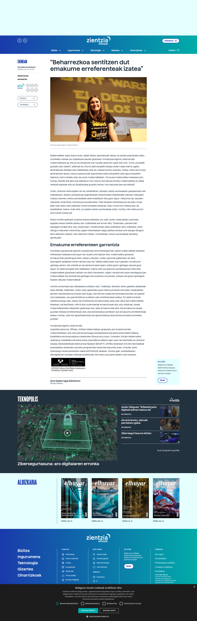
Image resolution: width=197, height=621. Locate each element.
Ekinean (22, 61)
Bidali (162, 380)
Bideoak (68, 571)
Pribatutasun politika (165, 563)
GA (36, 90)
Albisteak (68, 554)
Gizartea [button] (117, 50)
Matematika (22, 79)
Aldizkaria (170, 41)
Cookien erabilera (164, 567)
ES (32, 85)
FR (36, 85)
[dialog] (98, 602)
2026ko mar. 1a (66, 521)
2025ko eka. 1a (158, 521)
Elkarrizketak (70, 558)
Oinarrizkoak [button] (138, 50)
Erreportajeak (70, 579)
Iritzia (66, 563)
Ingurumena (29, 556)
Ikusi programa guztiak (168, 450)
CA (32, 90)
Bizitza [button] (56, 50)
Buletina (174, 50)
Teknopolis (28, 398)
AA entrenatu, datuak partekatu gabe (134, 421)
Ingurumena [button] (76, 50)
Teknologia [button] (97, 50)
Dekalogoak (100, 558)
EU (28, 85)
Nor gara (159, 554)
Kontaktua (160, 571)
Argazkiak (68, 567)
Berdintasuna (23, 76)
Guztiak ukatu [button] (109, 610)
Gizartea (25, 569)
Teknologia (28, 563)
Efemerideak (101, 563)
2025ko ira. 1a (127, 521)
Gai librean (100, 567)
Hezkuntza (100, 554)
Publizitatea (160, 558)
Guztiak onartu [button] (88, 610)
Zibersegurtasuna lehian (136, 433)
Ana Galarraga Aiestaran (27, 67)
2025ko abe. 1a (97, 521)
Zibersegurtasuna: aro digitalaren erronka (58, 463)
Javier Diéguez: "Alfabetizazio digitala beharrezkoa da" (139, 408)
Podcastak (69, 575)
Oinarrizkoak (29, 575)
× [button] (194, 587)
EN (28, 90)
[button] (20, 40)
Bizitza (24, 550)
